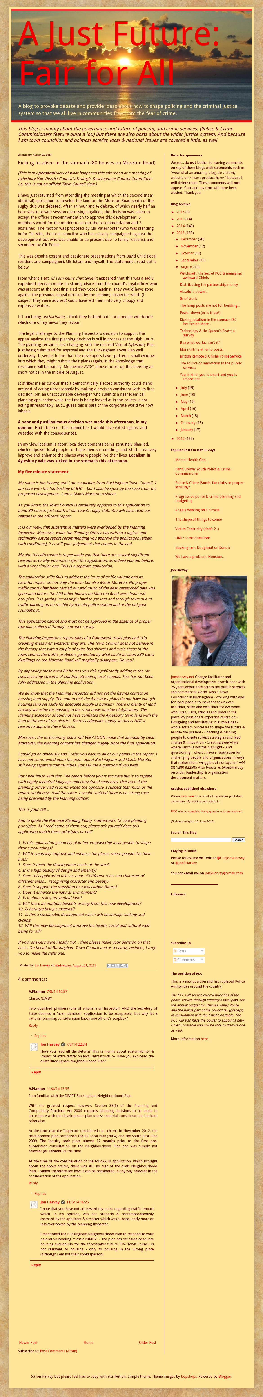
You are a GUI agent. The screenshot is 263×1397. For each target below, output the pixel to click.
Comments (184, 960)
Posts (180, 951)
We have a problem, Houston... (199, 557)
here (204, 1039)
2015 (180, 219)
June (185, 395)
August (187, 267)
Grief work (188, 298)
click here (188, 796)
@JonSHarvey (186, 863)
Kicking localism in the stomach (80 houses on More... (208, 322)
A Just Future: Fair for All (119, 53)
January (187, 430)
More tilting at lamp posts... (202, 349)
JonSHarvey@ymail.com (224, 873)
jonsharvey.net (182, 677)
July (184, 388)
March (186, 416)
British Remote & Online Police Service (211, 356)
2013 (180, 233)
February (188, 423)
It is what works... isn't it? (200, 342)
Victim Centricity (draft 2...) (197, 529)
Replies (40, 1036)
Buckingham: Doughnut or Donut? (202, 547)
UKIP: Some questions (192, 538)
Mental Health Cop (190, 460)
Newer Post (28, 1342)
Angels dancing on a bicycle (197, 510)
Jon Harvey (50, 1044)
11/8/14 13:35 (58, 1089)
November (190, 246)
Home (88, 1342)
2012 (180, 438)
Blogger (224, 1376)
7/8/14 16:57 (57, 991)
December (189, 239)
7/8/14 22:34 (76, 1044)
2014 (180, 226)
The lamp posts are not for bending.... (210, 305)
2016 (180, 212)
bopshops (189, 1376)
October (188, 253)
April (185, 408)
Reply (33, 1025)
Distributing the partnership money (209, 284)
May (184, 402)
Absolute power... (194, 291)
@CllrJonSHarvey (231, 858)
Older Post (147, 1342)
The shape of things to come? (198, 519)
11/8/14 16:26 (77, 1202)
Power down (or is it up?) (200, 313)
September (190, 260)
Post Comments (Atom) (58, 1351)
